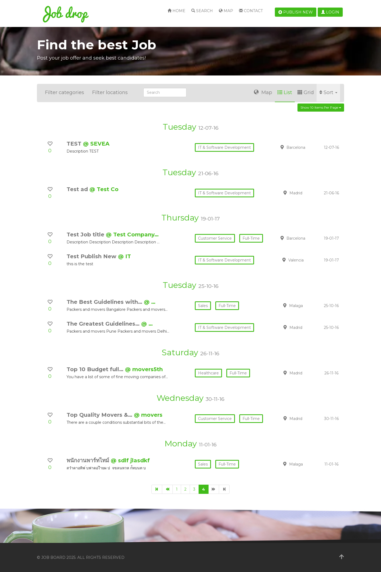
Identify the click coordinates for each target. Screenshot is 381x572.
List (285, 92)
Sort (328, 92)
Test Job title (86, 234)
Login (330, 12)
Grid (305, 92)
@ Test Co (104, 189)
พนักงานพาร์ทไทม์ (89, 460)
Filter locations (110, 92)
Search (202, 10)
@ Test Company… (132, 234)
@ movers (148, 415)
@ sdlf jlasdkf (130, 460)
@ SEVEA (96, 143)
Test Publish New (92, 256)
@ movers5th (144, 369)
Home (176, 10)
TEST (75, 143)
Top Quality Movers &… (100, 415)
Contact (251, 10)
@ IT (124, 256)
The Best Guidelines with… (105, 302)
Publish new (295, 12)
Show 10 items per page (320, 107)
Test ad (78, 189)
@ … (149, 302)
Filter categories (64, 92)
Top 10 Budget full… (96, 369)
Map (226, 10)
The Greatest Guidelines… (104, 324)
